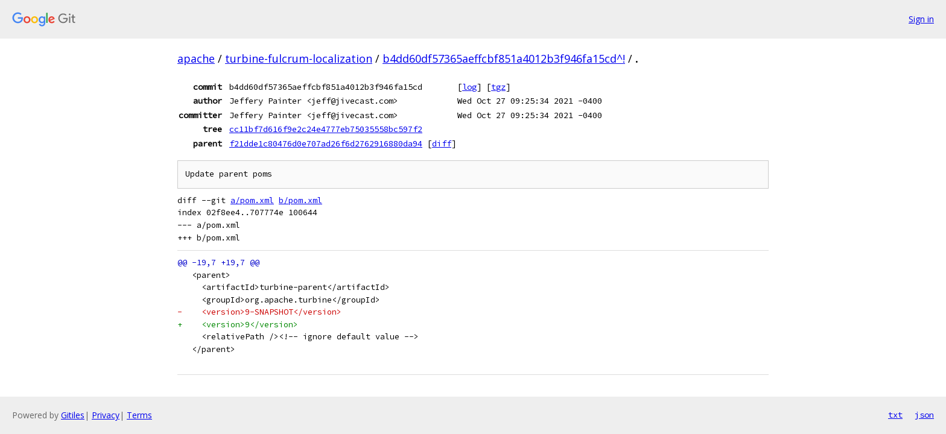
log (469, 86)
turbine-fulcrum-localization (298, 58)
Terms (139, 415)
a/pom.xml (252, 200)
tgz (498, 86)
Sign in (921, 19)
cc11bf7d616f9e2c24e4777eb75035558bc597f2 (325, 129)
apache (196, 58)
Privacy (105, 415)
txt (895, 414)
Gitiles (72, 415)
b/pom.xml (300, 200)
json (924, 414)
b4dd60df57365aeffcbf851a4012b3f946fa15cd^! (504, 58)
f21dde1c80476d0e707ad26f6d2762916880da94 (325, 143)
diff (441, 143)
